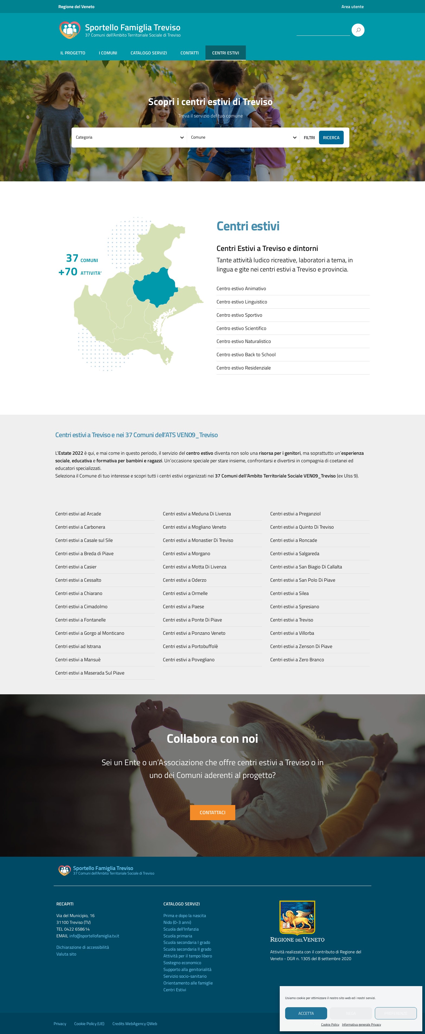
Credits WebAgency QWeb (134, 1023)
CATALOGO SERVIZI (149, 53)
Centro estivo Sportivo (239, 315)
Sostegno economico (182, 962)
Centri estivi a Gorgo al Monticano (89, 633)
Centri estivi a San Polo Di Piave (302, 580)
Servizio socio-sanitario (185, 976)
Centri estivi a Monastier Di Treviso (198, 540)
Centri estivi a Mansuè (78, 659)
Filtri (309, 137)
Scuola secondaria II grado (187, 949)
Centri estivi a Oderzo (185, 580)
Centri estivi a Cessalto (78, 580)
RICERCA (331, 137)
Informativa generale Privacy (361, 1024)
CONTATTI (190, 53)
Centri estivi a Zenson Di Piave (301, 646)
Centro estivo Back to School (246, 354)
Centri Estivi (174, 989)
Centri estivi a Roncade (293, 540)
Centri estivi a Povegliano (189, 659)
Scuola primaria (177, 935)
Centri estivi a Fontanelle (80, 619)
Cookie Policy (330, 1024)
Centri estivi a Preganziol (295, 513)
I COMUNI (108, 53)
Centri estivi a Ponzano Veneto (194, 633)
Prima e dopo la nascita (184, 915)
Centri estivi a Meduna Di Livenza (197, 513)
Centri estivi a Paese (183, 606)
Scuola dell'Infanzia (181, 929)
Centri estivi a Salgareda (294, 553)
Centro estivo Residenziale (244, 367)
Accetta (306, 1013)
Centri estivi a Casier (75, 566)
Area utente (353, 6)
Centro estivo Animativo (241, 288)
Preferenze (395, 1013)
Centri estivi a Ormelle (185, 593)
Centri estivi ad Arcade (78, 513)
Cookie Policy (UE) (89, 1023)
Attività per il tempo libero (187, 956)
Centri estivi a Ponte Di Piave (192, 619)
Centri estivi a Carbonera (80, 527)
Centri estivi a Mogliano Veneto (194, 527)
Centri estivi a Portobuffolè (190, 646)
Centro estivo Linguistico (242, 301)
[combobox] (129, 137)
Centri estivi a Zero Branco (297, 659)
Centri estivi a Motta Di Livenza (194, 566)
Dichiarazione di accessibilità (82, 947)
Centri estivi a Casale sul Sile (84, 540)
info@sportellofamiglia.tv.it (94, 935)
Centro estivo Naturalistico (244, 341)
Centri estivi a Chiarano (78, 593)
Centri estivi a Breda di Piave (84, 553)
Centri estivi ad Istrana (78, 646)
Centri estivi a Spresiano (294, 606)
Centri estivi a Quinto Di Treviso (302, 527)
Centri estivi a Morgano (186, 553)
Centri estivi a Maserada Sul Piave (89, 672)
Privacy (60, 1023)
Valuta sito (66, 954)
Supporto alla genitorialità (187, 969)
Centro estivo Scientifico (241, 328)
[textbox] (129, 137)
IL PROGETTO (72, 53)
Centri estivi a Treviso (291, 619)
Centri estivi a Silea (289, 593)
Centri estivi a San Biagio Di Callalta (306, 566)
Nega (351, 1013)
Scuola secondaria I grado (186, 942)
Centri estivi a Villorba (292, 633)
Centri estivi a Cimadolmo (81, 606)
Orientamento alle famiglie (188, 983)
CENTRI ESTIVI (225, 53)
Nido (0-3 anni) (177, 922)
